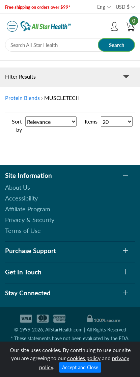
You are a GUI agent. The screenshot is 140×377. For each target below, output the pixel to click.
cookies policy (84, 358)
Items (91, 121)
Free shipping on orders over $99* (38, 7)
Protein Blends (22, 98)
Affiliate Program (27, 209)
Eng (101, 7)
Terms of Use (23, 230)
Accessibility (21, 198)
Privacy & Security (29, 219)
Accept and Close (80, 367)
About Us (17, 187)
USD (123, 7)
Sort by (17, 125)
